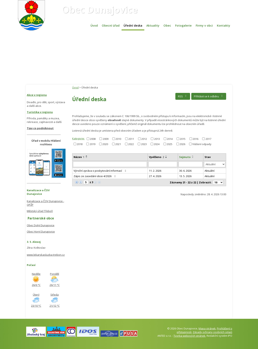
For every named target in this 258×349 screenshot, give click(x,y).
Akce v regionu (37, 95)
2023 (144, 144)
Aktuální (209, 170)
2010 (118, 138)
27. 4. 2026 (155, 176)
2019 (92, 144)
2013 (157, 138)
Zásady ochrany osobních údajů (212, 332)
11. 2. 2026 (155, 170)
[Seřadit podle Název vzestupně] (86, 156)
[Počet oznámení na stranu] (218, 182)
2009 (105, 138)
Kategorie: (78, 138)
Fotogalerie (183, 25)
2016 (195, 138)
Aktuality (152, 25)
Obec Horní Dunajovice (41, 231)
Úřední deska (133, 25)
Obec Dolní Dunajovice (40, 225)
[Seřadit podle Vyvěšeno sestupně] (166, 157)
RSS (182, 96)
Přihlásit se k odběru (209, 96)
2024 (156, 144)
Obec (100, 9)
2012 (144, 138)
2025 (169, 144)
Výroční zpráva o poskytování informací (100, 170)
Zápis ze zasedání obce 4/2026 (95, 176)
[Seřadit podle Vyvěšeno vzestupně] (166, 156)
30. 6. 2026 (185, 170)
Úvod (94, 25)
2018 (79, 144)
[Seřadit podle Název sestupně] (86, 157)
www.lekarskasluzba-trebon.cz (46, 255)
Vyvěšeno (156, 157)
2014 (170, 138)
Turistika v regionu (40, 112)
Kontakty (223, 25)
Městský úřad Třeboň (40, 211)
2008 (93, 138)
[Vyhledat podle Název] (110, 164)
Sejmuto (185, 157)
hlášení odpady (201, 144)
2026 (182, 144)
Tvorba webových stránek (189, 336)
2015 (182, 138)
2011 (131, 138)
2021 (118, 144)
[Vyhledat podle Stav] (214, 164)
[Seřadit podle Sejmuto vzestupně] (193, 156)
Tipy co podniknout (40, 128)
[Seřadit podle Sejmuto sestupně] (193, 157)
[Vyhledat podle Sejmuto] (191, 164)
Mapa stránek (207, 328)
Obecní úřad (111, 25)
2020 (105, 144)
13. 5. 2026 (185, 176)
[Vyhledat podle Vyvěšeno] (162, 164)
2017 (208, 138)
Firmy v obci (204, 25)
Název (79, 157)
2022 (131, 144)
